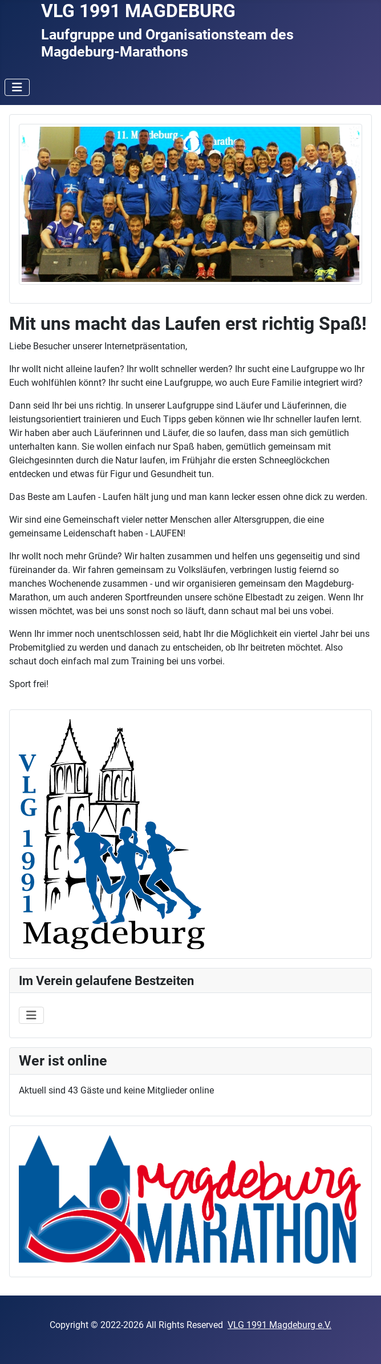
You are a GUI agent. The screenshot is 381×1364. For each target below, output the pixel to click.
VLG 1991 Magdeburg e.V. (279, 1324)
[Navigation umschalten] (17, 87)
